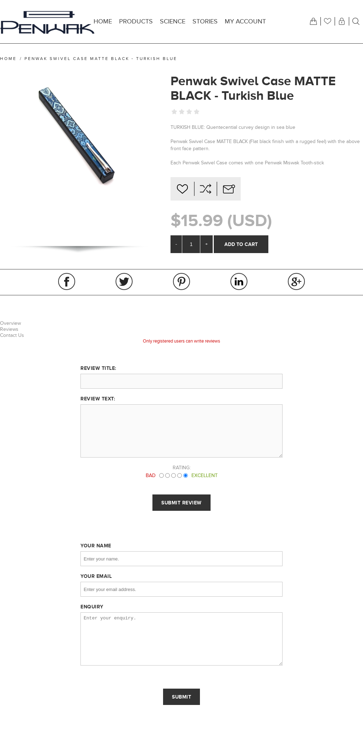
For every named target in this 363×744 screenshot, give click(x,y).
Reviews (9, 329)
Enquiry (92, 606)
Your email (96, 576)
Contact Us (12, 335)
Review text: (97, 398)
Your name (95, 545)
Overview (10, 323)
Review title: (98, 368)
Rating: (182, 468)
